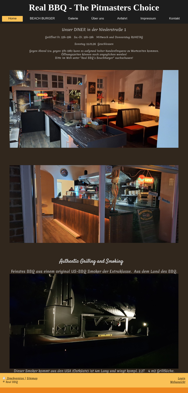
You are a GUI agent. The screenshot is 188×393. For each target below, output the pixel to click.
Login (181, 378)
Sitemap (32, 378)
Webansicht (177, 382)
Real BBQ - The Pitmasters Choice (94, 7)
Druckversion (14, 378)
